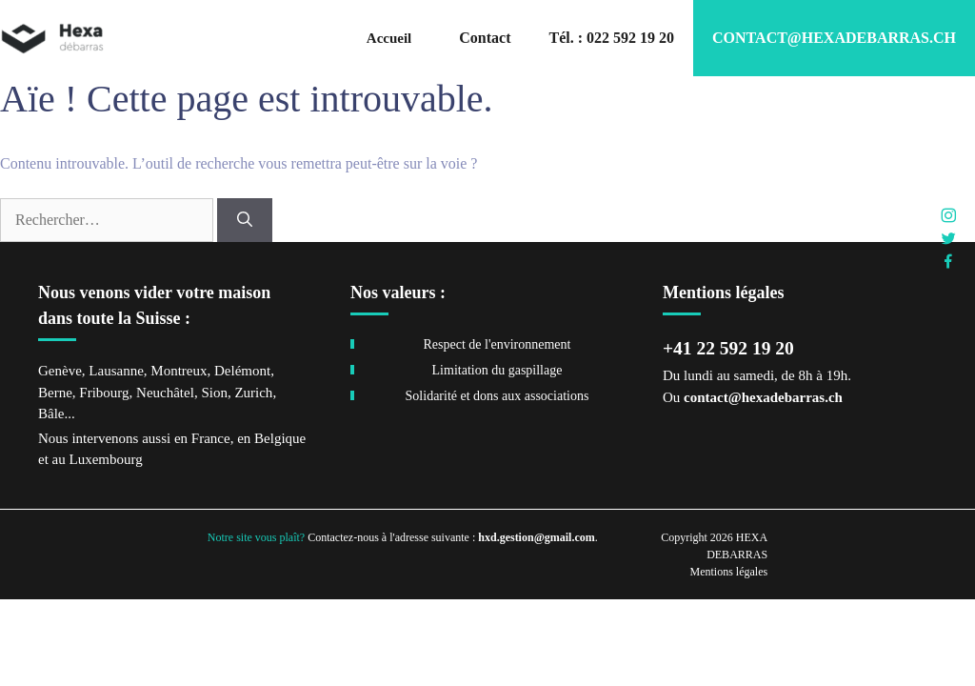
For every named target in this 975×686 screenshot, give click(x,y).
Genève (60, 370)
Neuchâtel (165, 392)
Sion (214, 392)
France (210, 438)
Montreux (178, 370)
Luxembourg (105, 459)
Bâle (51, 413)
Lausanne (116, 370)
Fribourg (104, 392)
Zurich (253, 392)
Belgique (280, 438)
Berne (55, 392)
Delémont (242, 370)
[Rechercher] (244, 220)
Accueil (389, 38)
